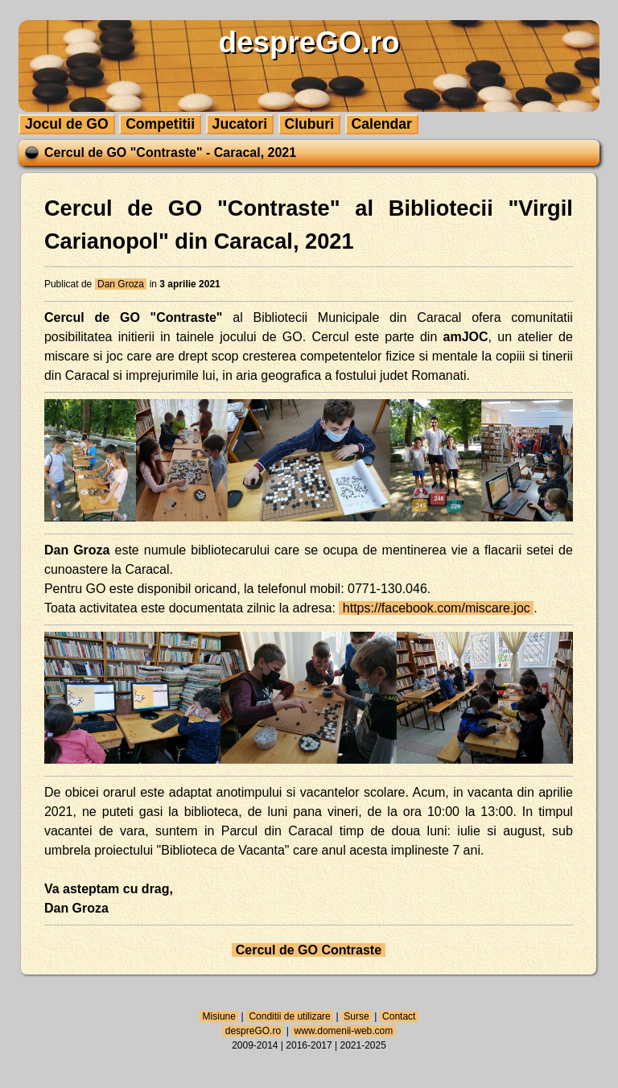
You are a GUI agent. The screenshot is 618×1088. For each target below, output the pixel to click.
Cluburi (310, 124)
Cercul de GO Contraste (308, 950)
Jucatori (239, 124)
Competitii (160, 124)
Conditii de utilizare (289, 1016)
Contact (399, 1016)
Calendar (382, 124)
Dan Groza (121, 284)
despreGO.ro (252, 1030)
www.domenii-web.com (343, 1030)
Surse (356, 1016)
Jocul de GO (67, 124)
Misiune (219, 1016)
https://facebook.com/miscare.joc (436, 608)
